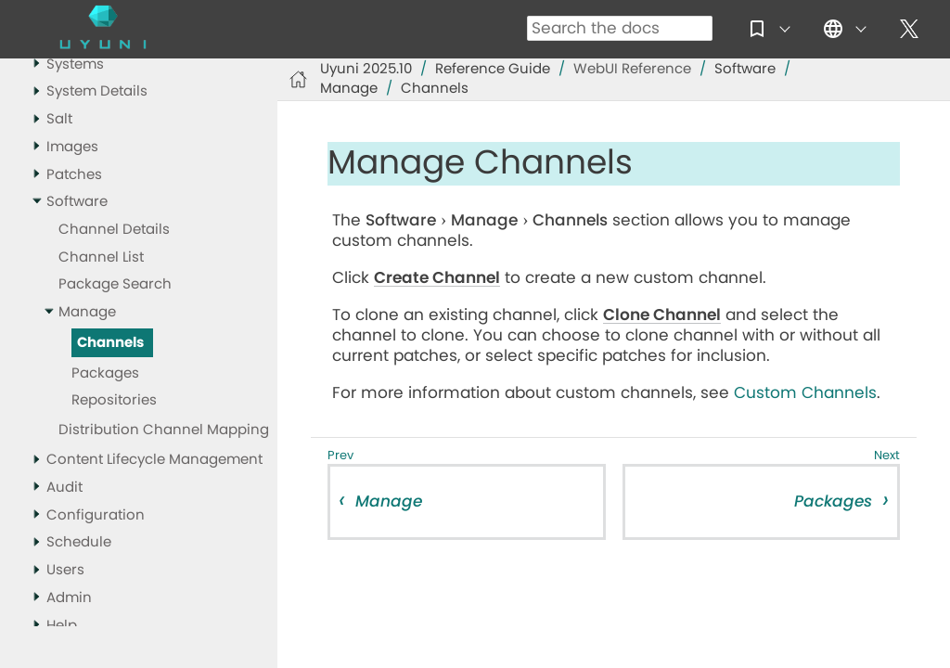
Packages (105, 373)
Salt (59, 119)
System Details (97, 91)
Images (72, 147)
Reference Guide (492, 69)
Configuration (95, 515)
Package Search (115, 284)
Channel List (101, 257)
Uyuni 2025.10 (366, 69)
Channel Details (114, 230)
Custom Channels (805, 393)
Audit (64, 488)
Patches (74, 175)
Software (77, 202)
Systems (75, 64)
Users (65, 570)
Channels (110, 343)
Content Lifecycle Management (154, 460)
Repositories (114, 400)
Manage (87, 312)
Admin (69, 598)
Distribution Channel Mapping (163, 430)
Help (61, 626)
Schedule (78, 542)
